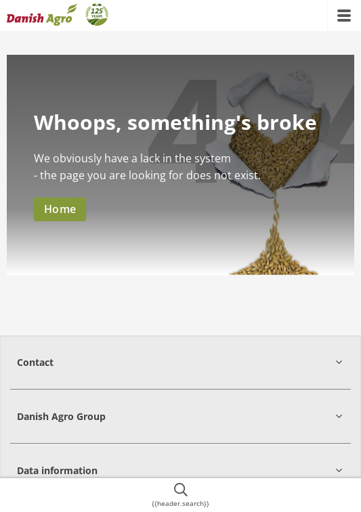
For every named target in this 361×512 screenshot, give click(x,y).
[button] (180, 362)
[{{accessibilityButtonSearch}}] (180, 495)
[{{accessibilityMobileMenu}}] (344, 15)
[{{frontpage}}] (57, 15)
